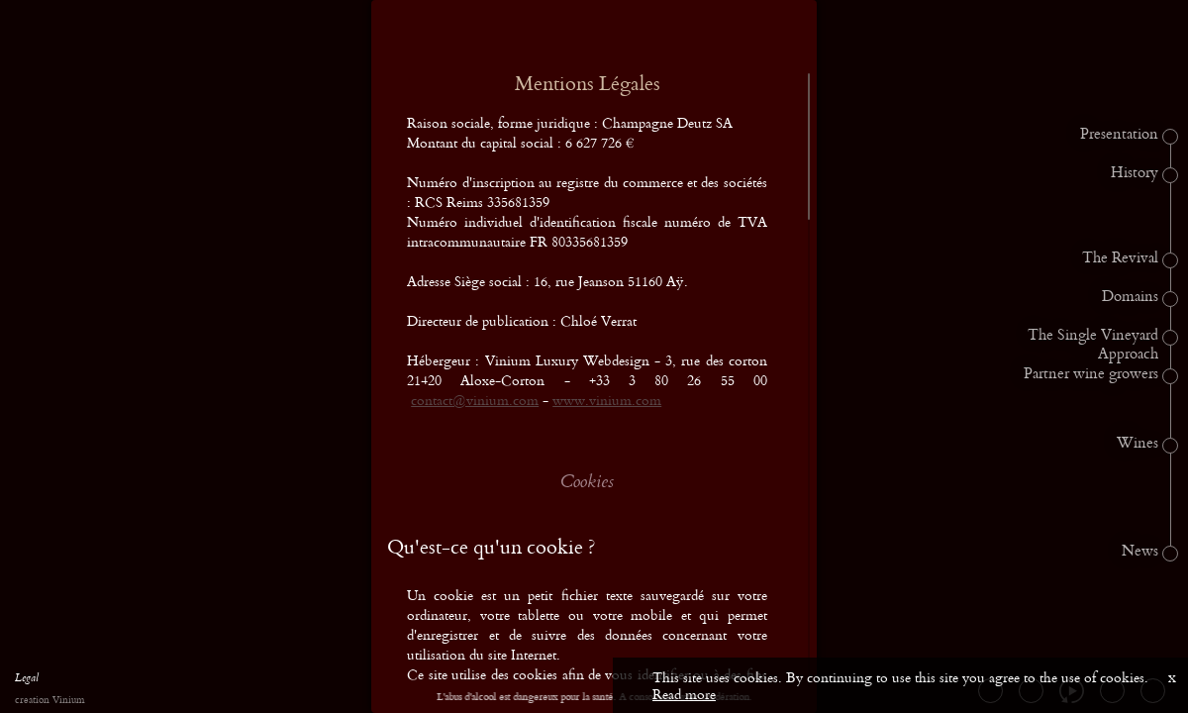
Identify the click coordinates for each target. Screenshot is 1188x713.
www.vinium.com (606, 399)
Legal (27, 680)
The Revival (1120, 258)
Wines (1137, 444)
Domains (1130, 297)
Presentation (1119, 135)
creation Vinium (49, 700)
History (1134, 173)
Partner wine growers (1091, 374)
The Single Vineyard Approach (1093, 345)
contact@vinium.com (475, 399)
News (1140, 551)
